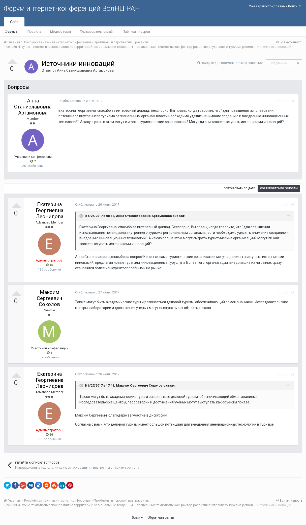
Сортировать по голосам (279, 188)
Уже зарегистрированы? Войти (275, 6)
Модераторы (60, 31)
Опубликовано (80, 101)
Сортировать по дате (239, 188)
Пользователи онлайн (97, 31)
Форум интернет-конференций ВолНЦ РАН (72, 8)
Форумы (11, 31)
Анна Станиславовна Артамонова (85, 70)
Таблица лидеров (137, 31)
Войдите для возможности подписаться (232, 63)
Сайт (14, 22)
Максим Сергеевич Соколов (49, 298)
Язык (137, 517)
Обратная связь (160, 517)
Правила (34, 31)
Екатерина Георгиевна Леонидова (49, 210)
